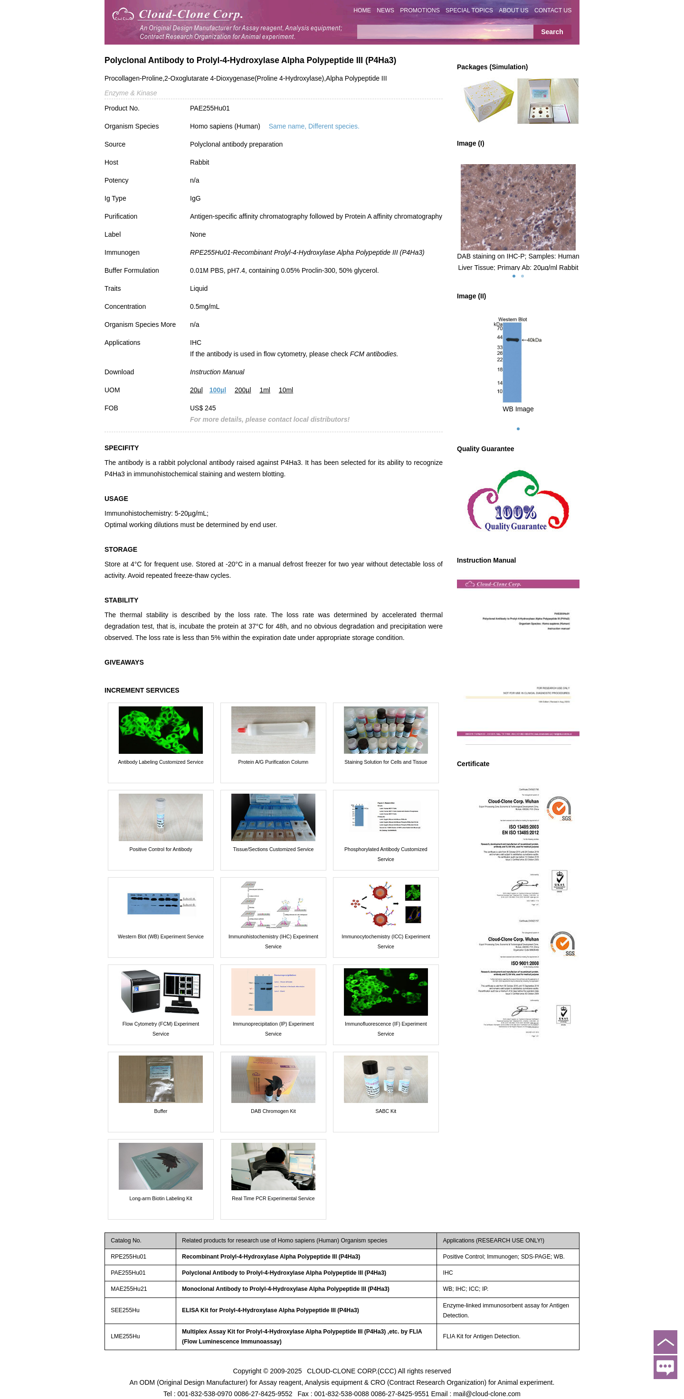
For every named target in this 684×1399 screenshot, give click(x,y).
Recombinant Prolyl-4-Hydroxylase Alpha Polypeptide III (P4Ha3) (271, 1256)
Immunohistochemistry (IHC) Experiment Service (273, 941)
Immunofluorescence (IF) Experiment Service (386, 1029)
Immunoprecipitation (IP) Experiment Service (273, 1029)
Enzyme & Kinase (130, 93)
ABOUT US (513, 10)
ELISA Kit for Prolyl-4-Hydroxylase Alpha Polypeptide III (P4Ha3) (270, 1310)
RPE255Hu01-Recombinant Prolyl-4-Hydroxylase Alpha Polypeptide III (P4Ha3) (307, 252)
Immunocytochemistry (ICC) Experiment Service (386, 941)
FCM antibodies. (374, 354)
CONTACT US (553, 10)
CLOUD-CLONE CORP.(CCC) (351, 1370)
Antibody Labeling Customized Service (161, 762)
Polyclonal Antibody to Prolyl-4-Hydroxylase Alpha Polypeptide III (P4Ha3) (284, 1272)
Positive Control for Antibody (161, 849)
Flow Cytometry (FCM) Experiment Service (161, 1029)
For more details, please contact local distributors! (270, 419)
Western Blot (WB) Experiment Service (161, 936)
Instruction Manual (217, 372)
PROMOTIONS (420, 10)
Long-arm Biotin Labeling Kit (161, 1198)
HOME (362, 10)
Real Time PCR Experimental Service (273, 1198)
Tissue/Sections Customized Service (273, 849)
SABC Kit (385, 1111)
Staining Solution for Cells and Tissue (385, 762)
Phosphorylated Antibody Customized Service (386, 854)
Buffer (161, 1111)
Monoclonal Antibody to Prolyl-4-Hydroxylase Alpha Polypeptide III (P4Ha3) (286, 1289)
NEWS (385, 10)
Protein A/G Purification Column (273, 762)
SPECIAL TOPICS (469, 10)
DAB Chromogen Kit (273, 1111)
